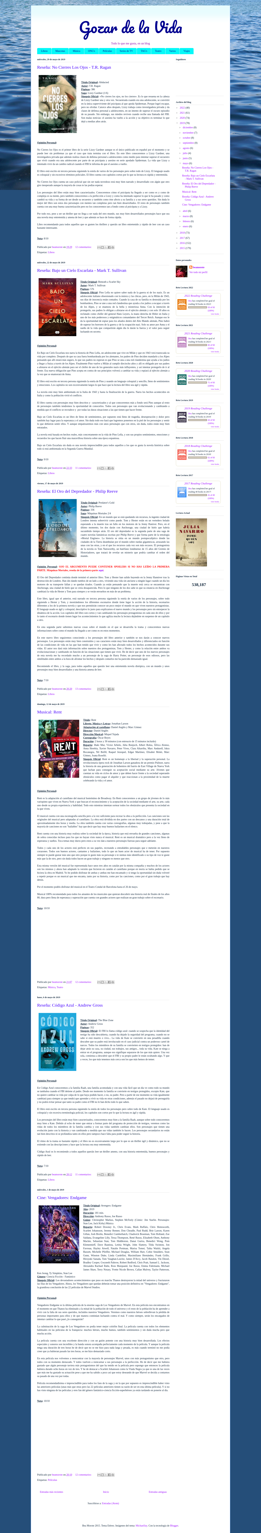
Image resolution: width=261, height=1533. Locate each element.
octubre (187, 137)
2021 (183, 112)
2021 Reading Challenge (198, 333)
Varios (172, 51)
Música (76, 51)
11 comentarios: (83, 468)
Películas (107, 51)
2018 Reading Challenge (198, 445)
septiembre (188, 143)
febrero (187, 221)
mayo (186, 163)
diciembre (188, 127)
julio (185, 153)
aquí (101, 570)
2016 (183, 243)
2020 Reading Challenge (198, 370)
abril (185, 211)
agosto (186, 148)
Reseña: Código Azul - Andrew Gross (70, 1005)
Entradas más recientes (51, 1492)
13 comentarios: (83, 688)
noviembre (188, 132)
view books (215, 314)
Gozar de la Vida (130, 27)
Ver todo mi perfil (198, 272)
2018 (183, 232)
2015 (183, 248)
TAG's (144, 51)
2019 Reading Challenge (198, 408)
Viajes (186, 51)
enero (186, 226)
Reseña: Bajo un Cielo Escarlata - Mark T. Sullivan (81, 270)
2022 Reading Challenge (198, 295)
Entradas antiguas (158, 1492)
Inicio (106, 1492)
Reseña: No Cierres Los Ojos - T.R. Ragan (74, 67)
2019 (183, 123)
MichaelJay (141, 1525)
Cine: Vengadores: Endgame (62, 1197)
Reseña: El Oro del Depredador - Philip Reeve (77, 491)
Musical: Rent (49, 712)
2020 (183, 118)
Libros (44, 51)
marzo (186, 216)
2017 (183, 238)
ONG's (91, 51)
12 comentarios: (83, 247)
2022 (183, 107)
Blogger (174, 1525)
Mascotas (60, 51)
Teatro (158, 51)
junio (185, 158)
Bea (190, 301)
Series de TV (126, 51)
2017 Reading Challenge (198, 483)
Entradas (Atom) (110, 1503)
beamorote (199, 267)
